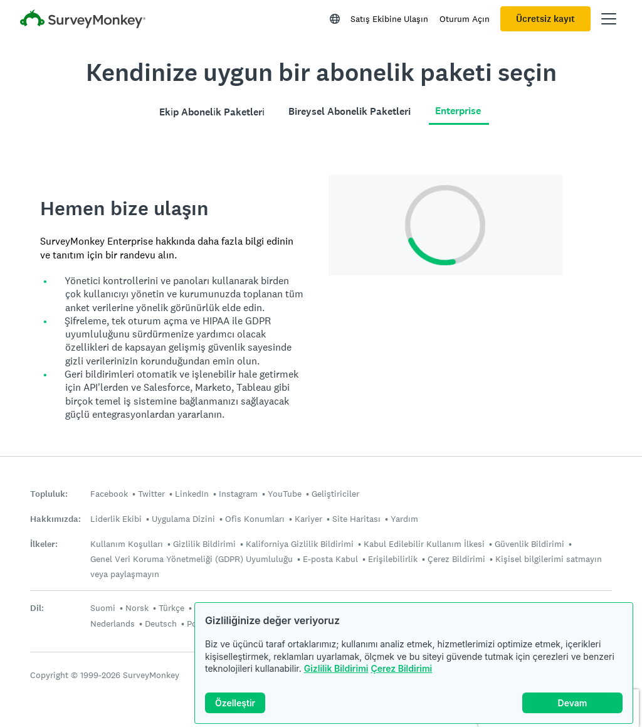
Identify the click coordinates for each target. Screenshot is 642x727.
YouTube (285, 493)
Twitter (151, 493)
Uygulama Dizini (183, 518)
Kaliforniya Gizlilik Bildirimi (300, 543)
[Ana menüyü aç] (609, 18)
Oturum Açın (464, 18)
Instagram (238, 493)
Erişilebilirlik (393, 559)
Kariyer (308, 518)
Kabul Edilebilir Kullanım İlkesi (424, 543)
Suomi (102, 607)
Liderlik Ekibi (116, 518)
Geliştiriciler (335, 493)
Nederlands (112, 623)
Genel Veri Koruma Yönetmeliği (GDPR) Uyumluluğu (191, 559)
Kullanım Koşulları (126, 543)
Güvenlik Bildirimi (529, 543)
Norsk (137, 607)
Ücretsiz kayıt (545, 19)
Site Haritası (356, 518)
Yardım (404, 518)
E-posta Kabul (330, 559)
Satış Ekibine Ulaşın (389, 18)
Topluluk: (49, 494)
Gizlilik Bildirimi (336, 668)
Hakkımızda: (55, 519)
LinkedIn (192, 493)
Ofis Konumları (255, 518)
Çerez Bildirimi (401, 668)
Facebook (109, 493)
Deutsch (161, 623)
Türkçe (171, 607)
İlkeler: (44, 544)
